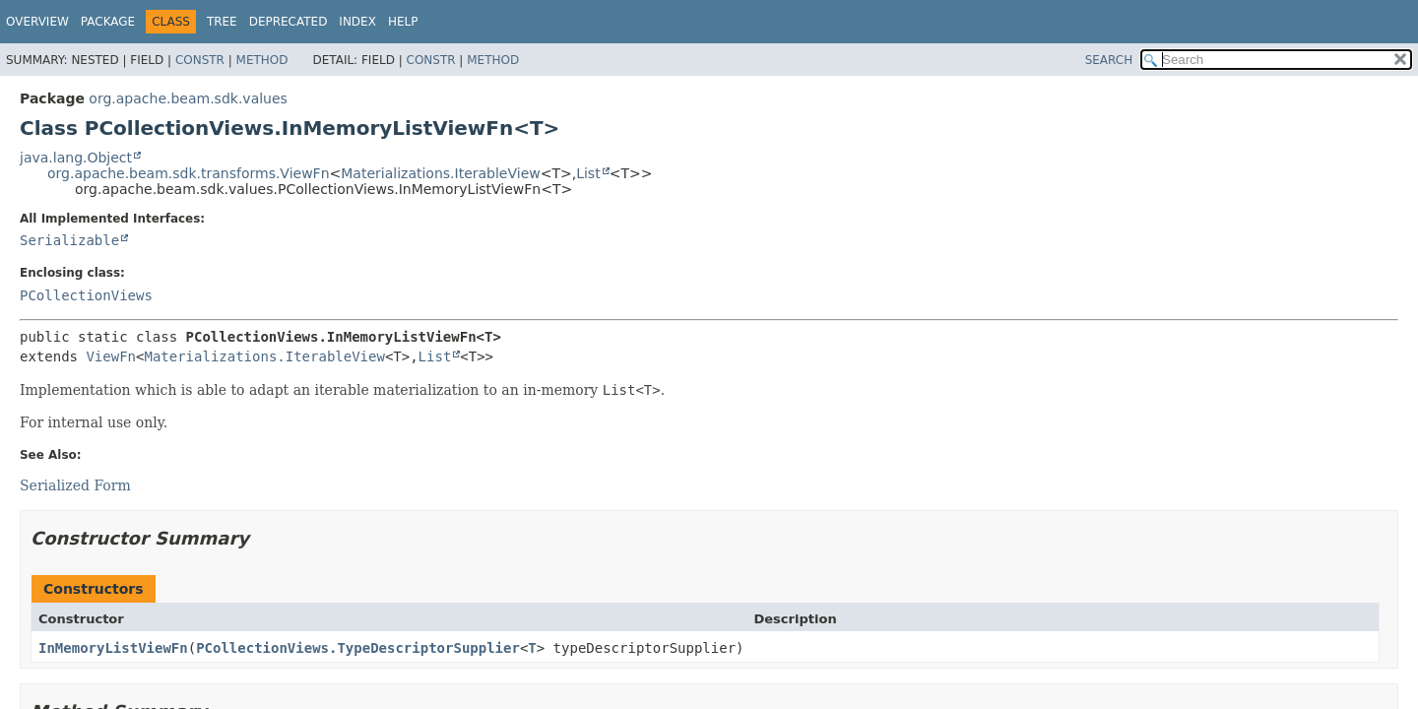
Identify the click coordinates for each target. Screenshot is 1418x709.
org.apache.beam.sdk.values (188, 98)
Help (403, 22)
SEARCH (1109, 60)
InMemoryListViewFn (113, 648)
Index (357, 22)
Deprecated (288, 22)
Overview (37, 22)
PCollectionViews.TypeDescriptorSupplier (358, 648)
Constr (200, 60)
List (588, 173)
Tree (222, 22)
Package (108, 22)
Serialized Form (75, 485)
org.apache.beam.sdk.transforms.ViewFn (188, 173)
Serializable (69, 240)
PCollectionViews (86, 295)
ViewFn (111, 356)
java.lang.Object (76, 157)
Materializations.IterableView (440, 173)
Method (262, 60)
